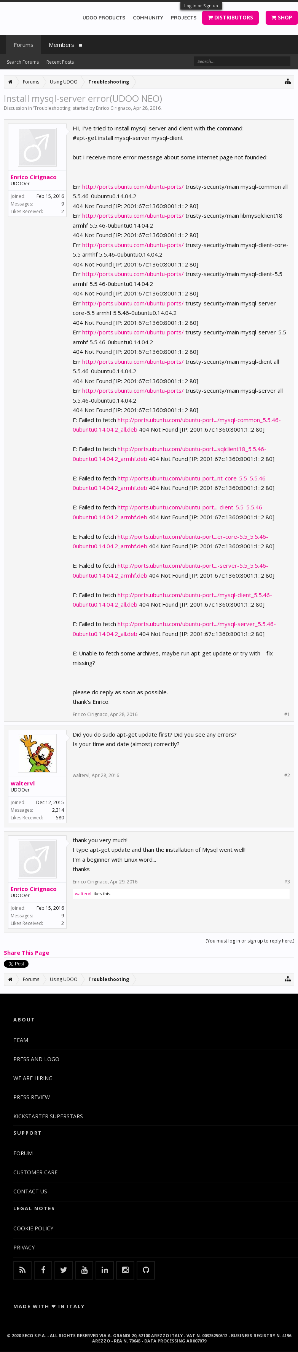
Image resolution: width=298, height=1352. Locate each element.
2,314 (58, 810)
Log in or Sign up (201, 5)
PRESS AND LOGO (36, 1059)
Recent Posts (60, 62)
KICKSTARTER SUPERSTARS (48, 1116)
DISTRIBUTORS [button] (230, 17)
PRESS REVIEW (31, 1097)
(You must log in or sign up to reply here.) (250, 941)
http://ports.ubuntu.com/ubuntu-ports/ (133, 186)
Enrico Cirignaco (113, 108)
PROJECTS (183, 17)
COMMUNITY (148, 17)
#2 (287, 775)
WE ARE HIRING (33, 1078)
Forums (23, 44)
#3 (287, 882)
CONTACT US (30, 1191)
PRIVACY (24, 1247)
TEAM (20, 1040)
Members (61, 44)
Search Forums (23, 62)
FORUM (23, 1153)
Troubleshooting (52, 108)
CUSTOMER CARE (35, 1172)
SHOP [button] (281, 17)
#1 (287, 714)
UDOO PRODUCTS (104, 17)
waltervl (23, 783)
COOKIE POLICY (33, 1228)
